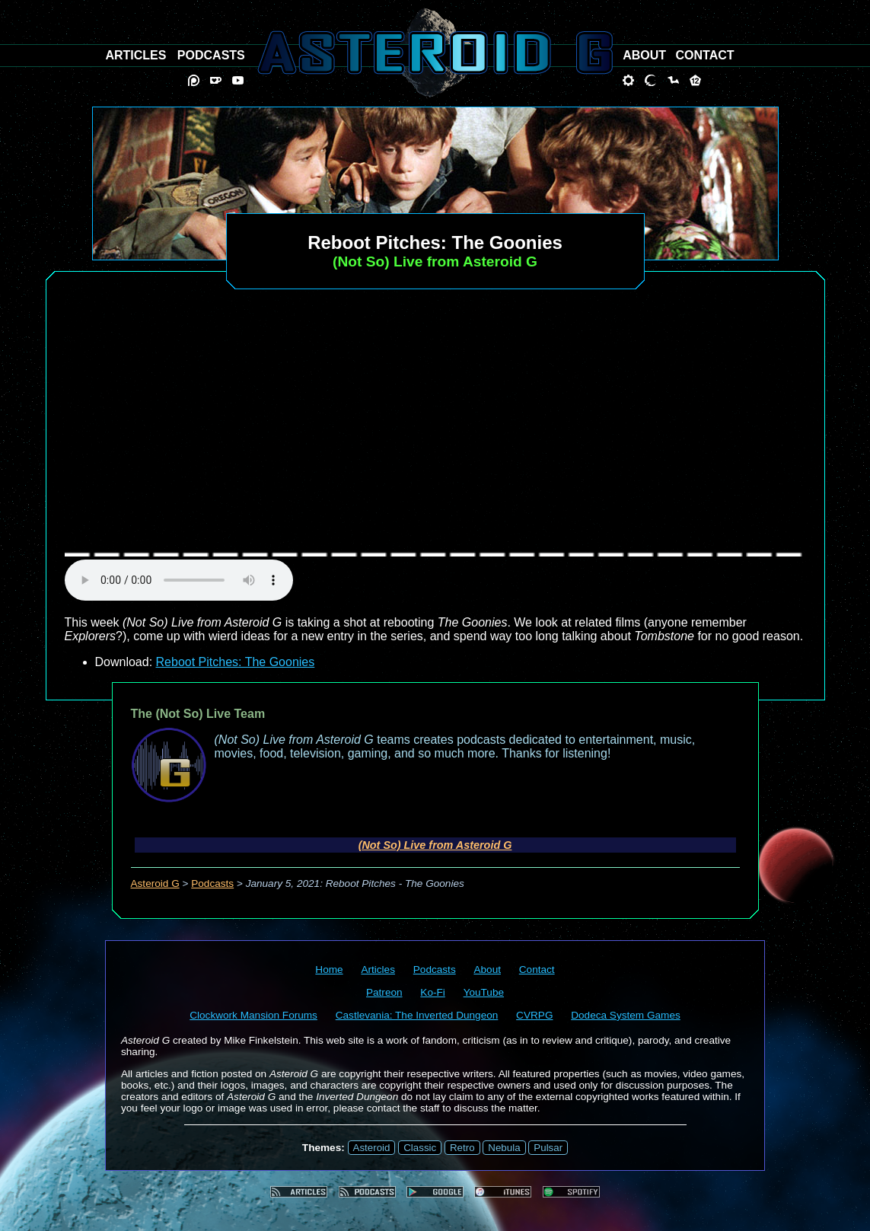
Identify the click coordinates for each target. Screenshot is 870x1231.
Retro (462, 1147)
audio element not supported (179, 580)
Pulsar (548, 1147)
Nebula (504, 1147)
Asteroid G (155, 883)
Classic (419, 1147)
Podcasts (212, 883)
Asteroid (371, 1147)
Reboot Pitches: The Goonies (235, 661)
